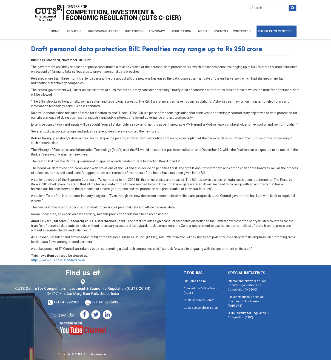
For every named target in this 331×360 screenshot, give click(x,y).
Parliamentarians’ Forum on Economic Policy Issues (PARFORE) (246, 301)
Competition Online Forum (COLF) (201, 290)
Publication (181, 31)
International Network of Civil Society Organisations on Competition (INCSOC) (247, 285)
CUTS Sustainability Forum (201, 307)
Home (55, 31)
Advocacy (156, 31)
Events (220, 31)
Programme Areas (103, 31)
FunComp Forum (195, 281)
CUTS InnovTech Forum (199, 300)
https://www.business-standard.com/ (58, 260)
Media (202, 31)
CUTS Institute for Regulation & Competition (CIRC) (248, 315)
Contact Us (242, 31)
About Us (73, 31)
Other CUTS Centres (274, 31)
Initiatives (133, 31)
